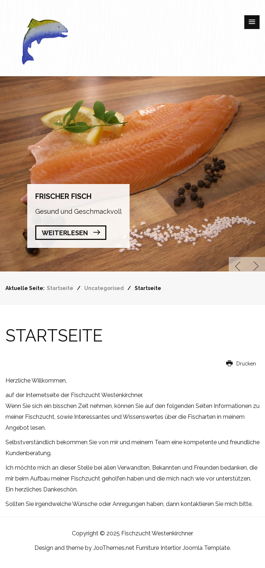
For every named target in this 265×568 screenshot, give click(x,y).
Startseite (54, 336)
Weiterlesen (65, 233)
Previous (238, 266)
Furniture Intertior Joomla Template (183, 547)
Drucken (241, 364)
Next (256, 266)
